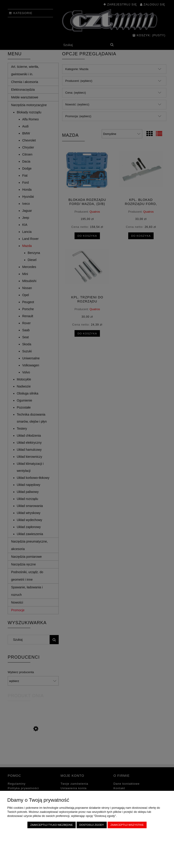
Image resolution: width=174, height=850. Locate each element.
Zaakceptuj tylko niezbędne (51, 824)
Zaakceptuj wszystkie (127, 824)
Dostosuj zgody (91, 824)
